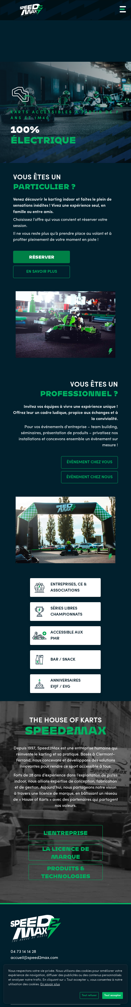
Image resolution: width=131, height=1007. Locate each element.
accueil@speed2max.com (34, 958)
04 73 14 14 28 (23, 952)
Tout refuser (89, 995)
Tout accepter (112, 995)
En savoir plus (50, 984)
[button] (122, 10)
